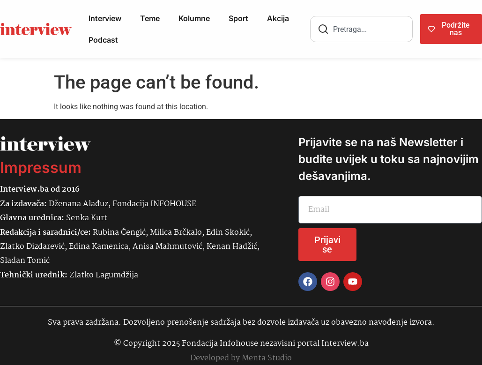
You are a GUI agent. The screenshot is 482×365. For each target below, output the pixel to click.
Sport (238, 18)
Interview (105, 18)
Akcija (278, 18)
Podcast (103, 40)
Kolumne (194, 18)
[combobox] (361, 29)
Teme (150, 18)
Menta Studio (267, 358)
